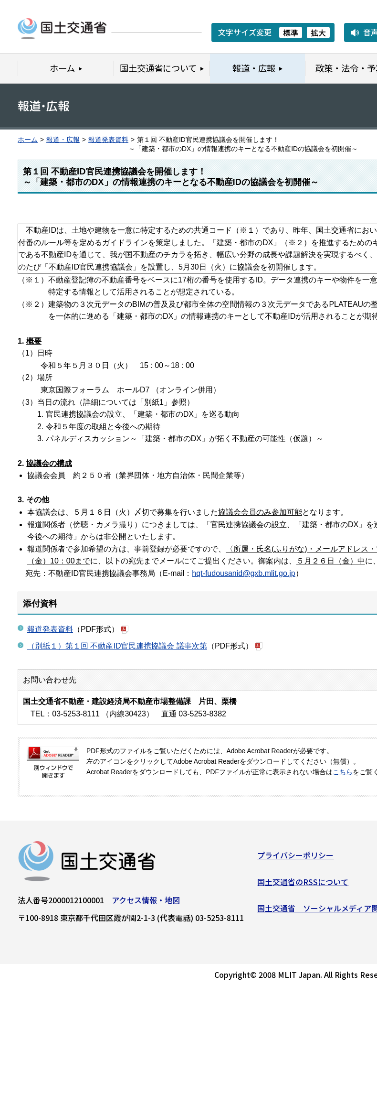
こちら (343, 772)
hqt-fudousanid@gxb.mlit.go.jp (243, 573)
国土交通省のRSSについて (302, 884)
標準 (290, 32)
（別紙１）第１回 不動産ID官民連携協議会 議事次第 (117, 646)
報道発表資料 (108, 139)
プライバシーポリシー (295, 858)
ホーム (28, 139)
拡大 (318, 32)
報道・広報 (63, 139)
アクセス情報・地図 (146, 903)
